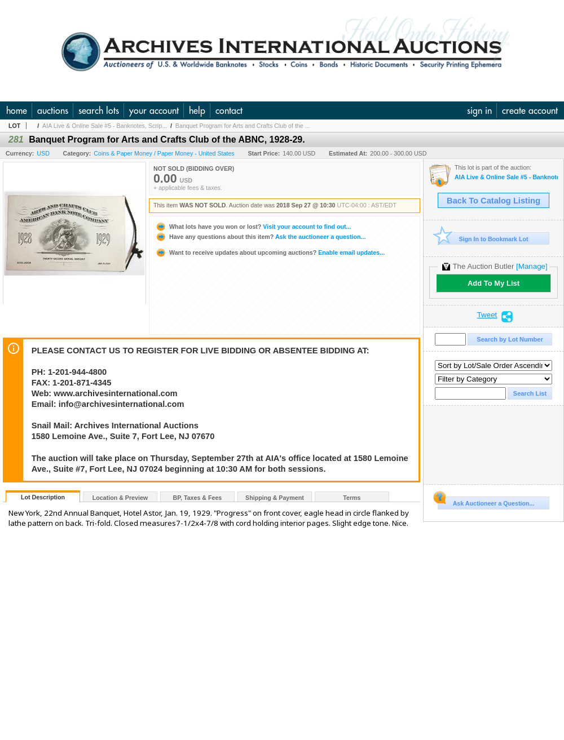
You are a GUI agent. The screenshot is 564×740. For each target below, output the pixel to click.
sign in (479, 110)
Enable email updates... (270, 252)
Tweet (487, 315)
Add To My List (493, 283)
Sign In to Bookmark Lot (483, 238)
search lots (98, 110)
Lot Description (43, 497)
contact (229, 110)
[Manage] (531, 266)
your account (154, 110)
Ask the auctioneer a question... (260, 236)
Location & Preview (120, 497)
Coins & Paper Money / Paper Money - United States (164, 153)
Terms (351, 497)
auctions (52, 110)
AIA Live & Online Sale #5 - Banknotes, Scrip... (104, 125)
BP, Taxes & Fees (197, 497)
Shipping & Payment (274, 497)
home (16, 110)
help (197, 110)
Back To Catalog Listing (493, 200)
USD (43, 153)
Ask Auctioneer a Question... (486, 502)
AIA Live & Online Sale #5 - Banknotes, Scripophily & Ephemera (506, 177)
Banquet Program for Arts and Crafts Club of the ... (242, 125)
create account (530, 110)
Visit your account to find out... (253, 226)
